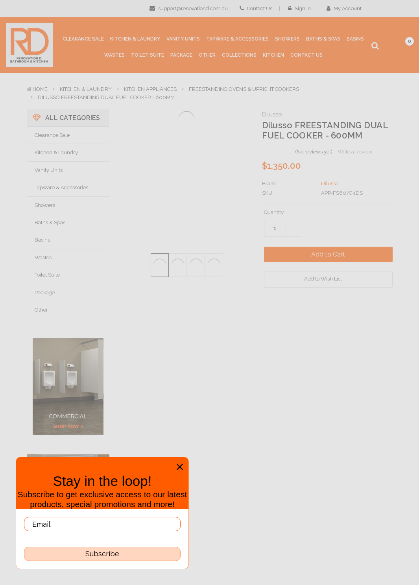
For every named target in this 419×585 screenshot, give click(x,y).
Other (41, 310)
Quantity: (274, 212)
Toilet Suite (47, 275)
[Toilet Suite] (147, 55)
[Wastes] (114, 55)
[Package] (181, 55)
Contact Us (256, 8)
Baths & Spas (50, 222)
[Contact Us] (306, 55)
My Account (347, 8)
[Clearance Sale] (83, 39)
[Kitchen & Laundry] (135, 38)
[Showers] (287, 38)
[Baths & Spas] (323, 38)
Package (45, 292)
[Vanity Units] (183, 38)
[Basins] (355, 38)
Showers (45, 205)
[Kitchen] (273, 55)
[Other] (207, 55)
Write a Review (355, 152)
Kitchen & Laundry (86, 89)
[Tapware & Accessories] (237, 38)
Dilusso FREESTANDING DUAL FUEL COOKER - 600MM (106, 97)
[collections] (239, 55)
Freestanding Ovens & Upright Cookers (244, 89)
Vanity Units (49, 170)
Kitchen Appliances (150, 89)
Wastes (43, 257)
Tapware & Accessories (61, 187)
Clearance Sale (52, 135)
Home (40, 89)
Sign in (299, 8)
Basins (42, 240)
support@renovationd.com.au (189, 8)
